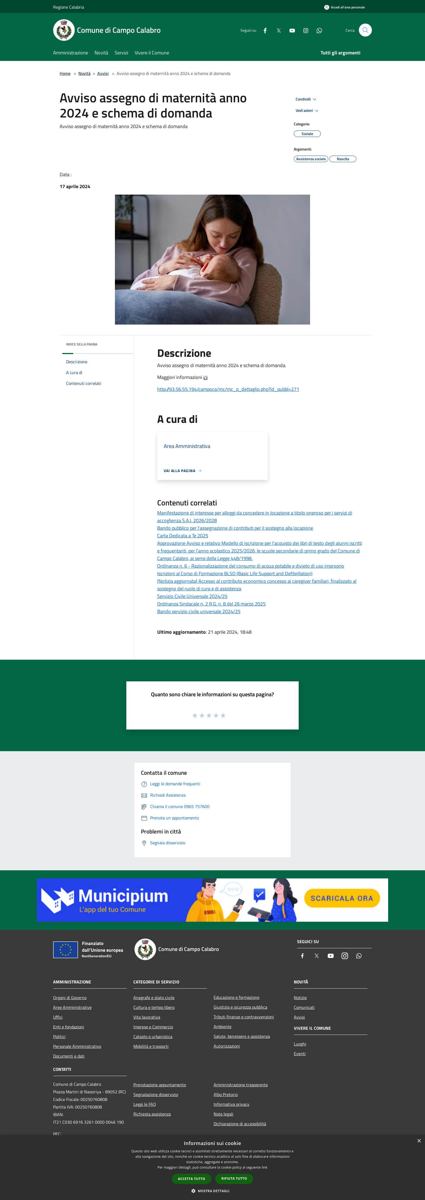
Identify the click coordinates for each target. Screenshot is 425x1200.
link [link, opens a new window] (265, 1167)
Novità (84, 73)
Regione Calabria (68, 7)
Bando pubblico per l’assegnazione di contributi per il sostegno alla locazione (235, 528)
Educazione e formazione (236, 997)
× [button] (419, 1141)
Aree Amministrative (72, 1007)
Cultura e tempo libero (154, 1007)
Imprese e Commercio (153, 1027)
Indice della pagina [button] (81, 344)
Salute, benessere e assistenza (242, 1036)
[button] (212, 1191)
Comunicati (304, 1007)
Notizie (300, 997)
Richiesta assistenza (152, 1114)
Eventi (300, 1053)
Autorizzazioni (227, 1046)
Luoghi (300, 1044)
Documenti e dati (69, 1056)
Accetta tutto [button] (191, 1178)
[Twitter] (276, 30)
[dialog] (212, 1167)
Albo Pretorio (226, 1094)
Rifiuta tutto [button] (234, 1178)
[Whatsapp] (317, 30)
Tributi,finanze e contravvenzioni (244, 1016)
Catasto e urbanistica (152, 1036)
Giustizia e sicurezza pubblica (240, 1007)
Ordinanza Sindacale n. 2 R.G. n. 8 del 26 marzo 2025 (211, 603)
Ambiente (222, 1026)
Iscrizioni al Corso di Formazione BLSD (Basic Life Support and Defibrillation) (235, 573)
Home (65, 73)
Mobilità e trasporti (151, 1046)
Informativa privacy (231, 1104)
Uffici (58, 1017)
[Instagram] (303, 30)
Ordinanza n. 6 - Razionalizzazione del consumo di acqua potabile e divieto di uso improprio (250, 566)
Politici (59, 1036)
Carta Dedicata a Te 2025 (182, 535)
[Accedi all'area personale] (344, 7)
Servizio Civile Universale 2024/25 (192, 596)
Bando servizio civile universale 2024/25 (198, 611)
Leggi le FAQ (144, 1104)
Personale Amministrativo (77, 1046)
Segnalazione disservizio (155, 1094)
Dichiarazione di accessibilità (240, 1123)
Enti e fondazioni (68, 1027)
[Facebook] (262, 30)
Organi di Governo (69, 997)
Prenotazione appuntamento (159, 1084)
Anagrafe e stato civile (154, 997)
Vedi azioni (308, 110)
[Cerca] (365, 30)
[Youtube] (290, 30)
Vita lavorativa (146, 1017)
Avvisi (103, 73)
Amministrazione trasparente (241, 1084)
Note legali (223, 1114)
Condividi (307, 99)
